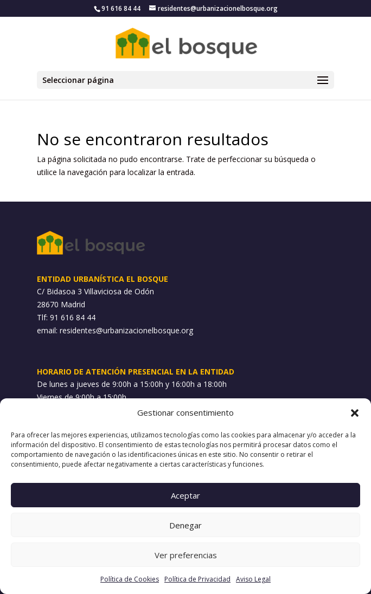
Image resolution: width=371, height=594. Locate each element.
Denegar (185, 525)
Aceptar (185, 495)
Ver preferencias (186, 555)
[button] (354, 413)
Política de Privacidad (197, 579)
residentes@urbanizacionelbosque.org (126, 330)
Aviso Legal (253, 579)
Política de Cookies (129, 579)
